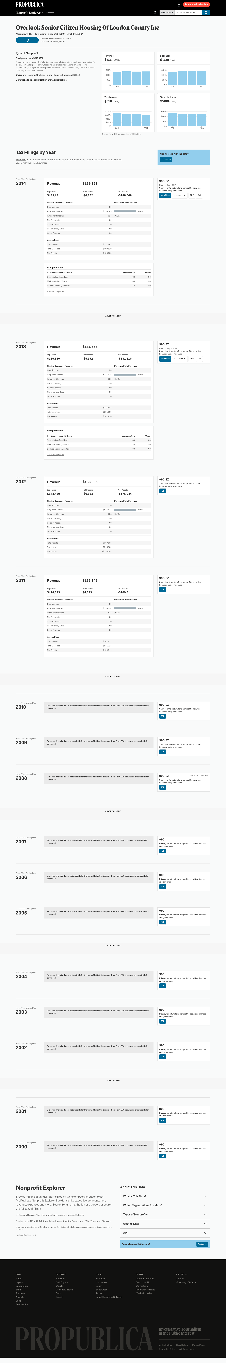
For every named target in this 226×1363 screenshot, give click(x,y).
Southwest (101, 1294)
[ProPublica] (30, 4)
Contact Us (167, 159)
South (99, 1291)
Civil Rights (62, 1287)
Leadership (22, 1291)
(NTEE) (76, 75)
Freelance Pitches (145, 1294)
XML (202, 195)
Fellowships (22, 1309)
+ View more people (55, 291)
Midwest (100, 1283)
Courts (59, 1291)
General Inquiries (145, 1283)
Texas (99, 1298)
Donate (180, 1283)
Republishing (182, 1350)
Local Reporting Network (109, 1302)
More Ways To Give (186, 1287)
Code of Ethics (165, 1350)
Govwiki (19, 1234)
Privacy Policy (198, 1350)
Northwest (101, 1287)
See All (59, 1302)
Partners (20, 1298)
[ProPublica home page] (84, 1344)
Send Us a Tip (143, 1287)
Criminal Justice (64, 1294)
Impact (19, 1287)
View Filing (166, 195)
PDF (193, 195)
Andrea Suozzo (27, 1219)
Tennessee (49, 13)
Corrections (142, 1291)
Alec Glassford (43, 1219)
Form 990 (21, 159)
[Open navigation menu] (179, 4)
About (19, 1283)
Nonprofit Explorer (28, 12)
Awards (20, 1302)
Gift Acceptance (186, 1354)
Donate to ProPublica (196, 4)
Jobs (18, 1306)
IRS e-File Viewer (46, 1232)
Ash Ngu (56, 1219)
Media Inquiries (144, 1298)
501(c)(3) (38, 58)
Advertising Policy (167, 1354)
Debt (58, 1298)
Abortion (60, 1283)
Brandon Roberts (75, 1219)
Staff (18, 1294)
